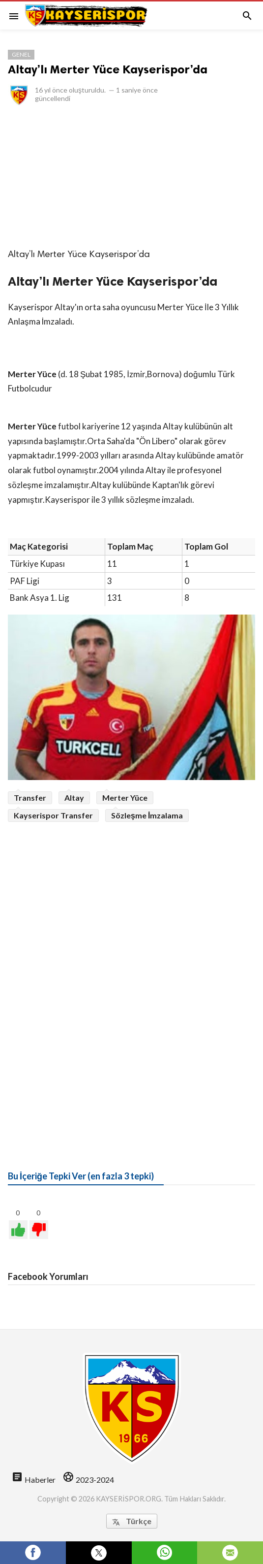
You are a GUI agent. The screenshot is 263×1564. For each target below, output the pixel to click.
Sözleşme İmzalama (147, 815)
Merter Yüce (124, 797)
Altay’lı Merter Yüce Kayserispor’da (107, 69)
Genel (21, 54)
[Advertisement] (131, 176)
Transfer (30, 797)
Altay (74, 797)
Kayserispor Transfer (53, 815)
